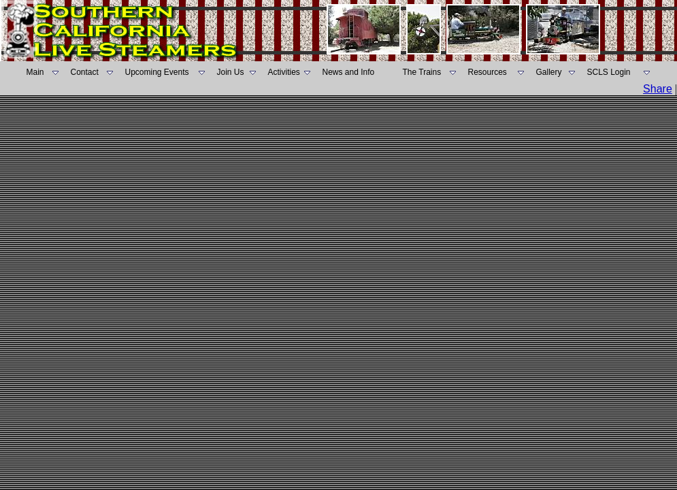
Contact (85, 72)
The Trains (422, 72)
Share (657, 89)
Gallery (549, 72)
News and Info (349, 72)
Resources (487, 72)
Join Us (230, 72)
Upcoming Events (157, 72)
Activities (284, 72)
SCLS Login (609, 72)
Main (35, 72)
